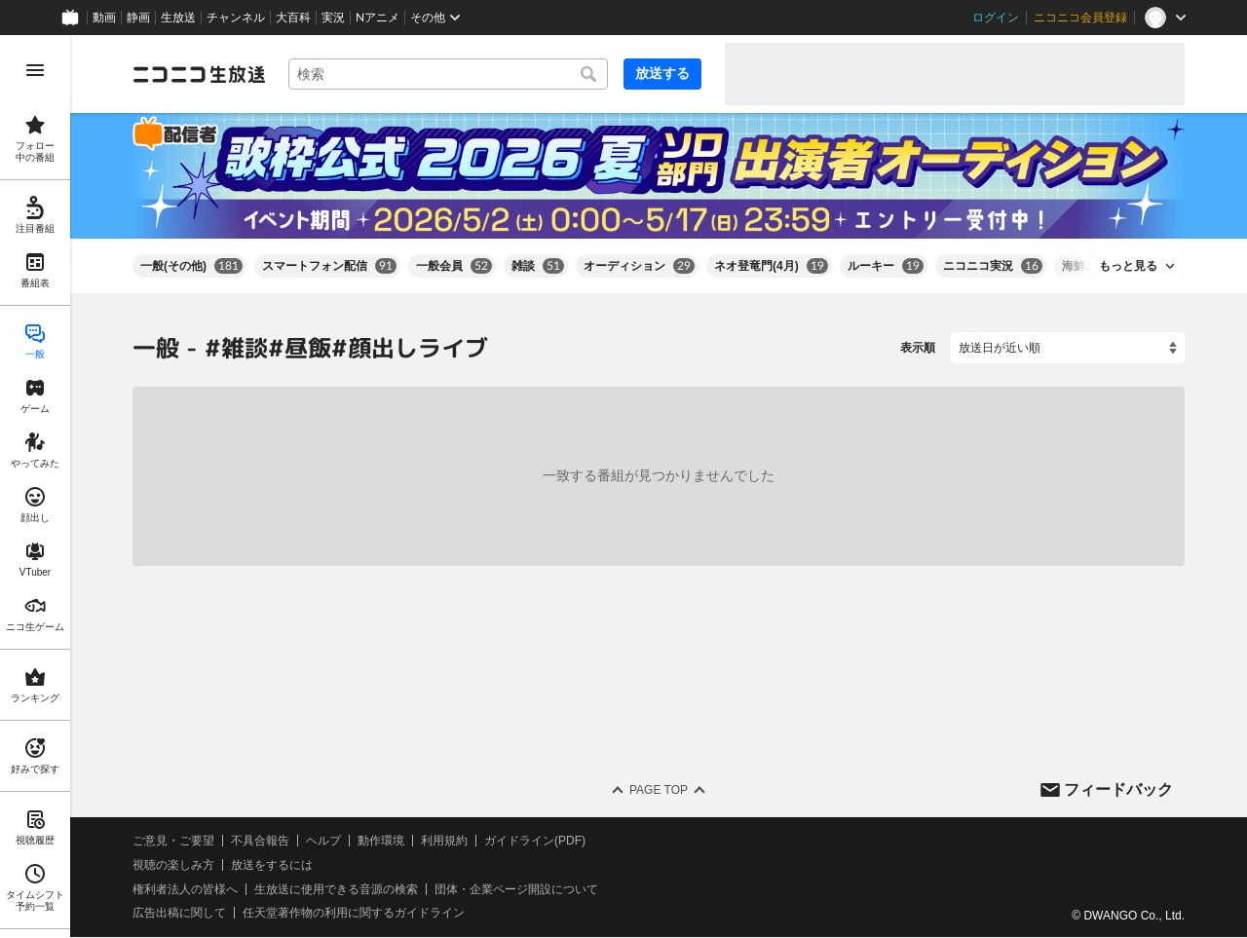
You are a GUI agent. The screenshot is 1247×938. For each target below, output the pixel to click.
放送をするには (272, 865)
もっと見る (1128, 266)
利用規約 (444, 840)
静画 (138, 17)
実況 (333, 17)
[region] (35, 486)
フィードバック (1118, 789)
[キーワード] (448, 74)
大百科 (293, 17)
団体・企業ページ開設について (516, 889)
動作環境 (381, 840)
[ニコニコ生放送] (198, 74)
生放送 (178, 17)
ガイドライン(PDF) (535, 840)
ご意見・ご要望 (173, 840)
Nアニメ (377, 17)
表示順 (917, 348)
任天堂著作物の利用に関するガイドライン (354, 913)
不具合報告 (260, 840)
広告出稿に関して (179, 913)
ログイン (995, 17)
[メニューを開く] (35, 70)
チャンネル (236, 17)
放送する (662, 73)
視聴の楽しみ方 (173, 865)
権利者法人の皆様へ (185, 889)
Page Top (658, 790)
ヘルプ (323, 840)
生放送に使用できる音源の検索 (336, 889)
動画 (104, 17)
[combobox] (448, 74)
